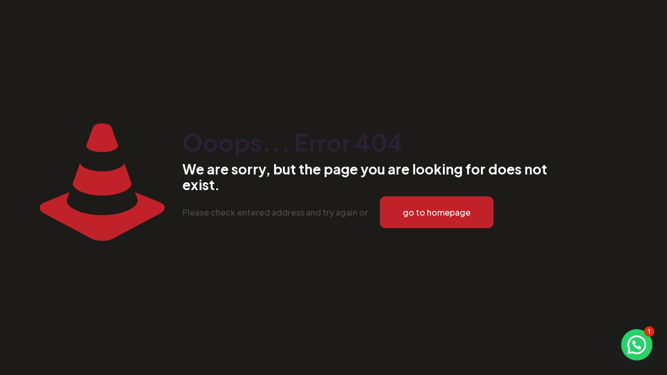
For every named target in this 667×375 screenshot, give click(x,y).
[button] (636, 344)
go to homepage (437, 212)
